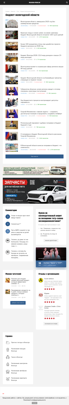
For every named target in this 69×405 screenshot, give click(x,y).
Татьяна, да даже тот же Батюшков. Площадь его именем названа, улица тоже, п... (19, 243)
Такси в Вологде (16, 357)
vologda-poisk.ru (34, 2)
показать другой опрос (51, 240)
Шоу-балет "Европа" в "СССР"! (52, 263)
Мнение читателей (13, 274)
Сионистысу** (16, 224)
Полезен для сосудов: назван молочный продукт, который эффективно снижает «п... (20, 281)
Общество (24, 37)
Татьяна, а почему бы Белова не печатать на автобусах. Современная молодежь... (19, 254)
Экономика (24, 25)
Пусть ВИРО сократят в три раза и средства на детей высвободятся (20, 232)
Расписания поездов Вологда (18, 350)
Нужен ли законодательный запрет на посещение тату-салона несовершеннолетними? (51, 217)
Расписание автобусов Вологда (19, 372)
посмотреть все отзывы (51, 323)
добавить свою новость (18, 302)
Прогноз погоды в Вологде (20, 342)
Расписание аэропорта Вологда (19, 379)
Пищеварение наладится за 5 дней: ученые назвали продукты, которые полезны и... (20, 292)
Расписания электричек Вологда (19, 364)
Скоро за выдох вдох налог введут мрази (20, 217)
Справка (8, 336)
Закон (23, 48)
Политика (24, 93)
